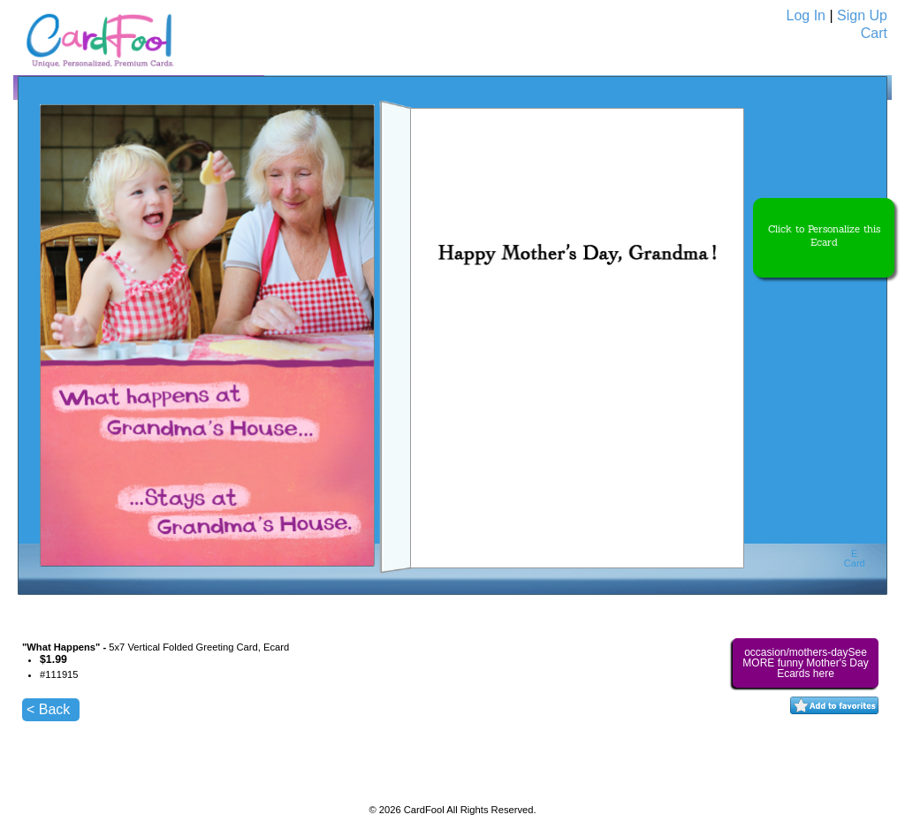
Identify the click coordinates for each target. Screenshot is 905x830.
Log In (806, 15)
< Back (48, 709)
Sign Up (862, 15)
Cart (874, 33)
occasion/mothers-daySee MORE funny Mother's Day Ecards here (805, 663)
